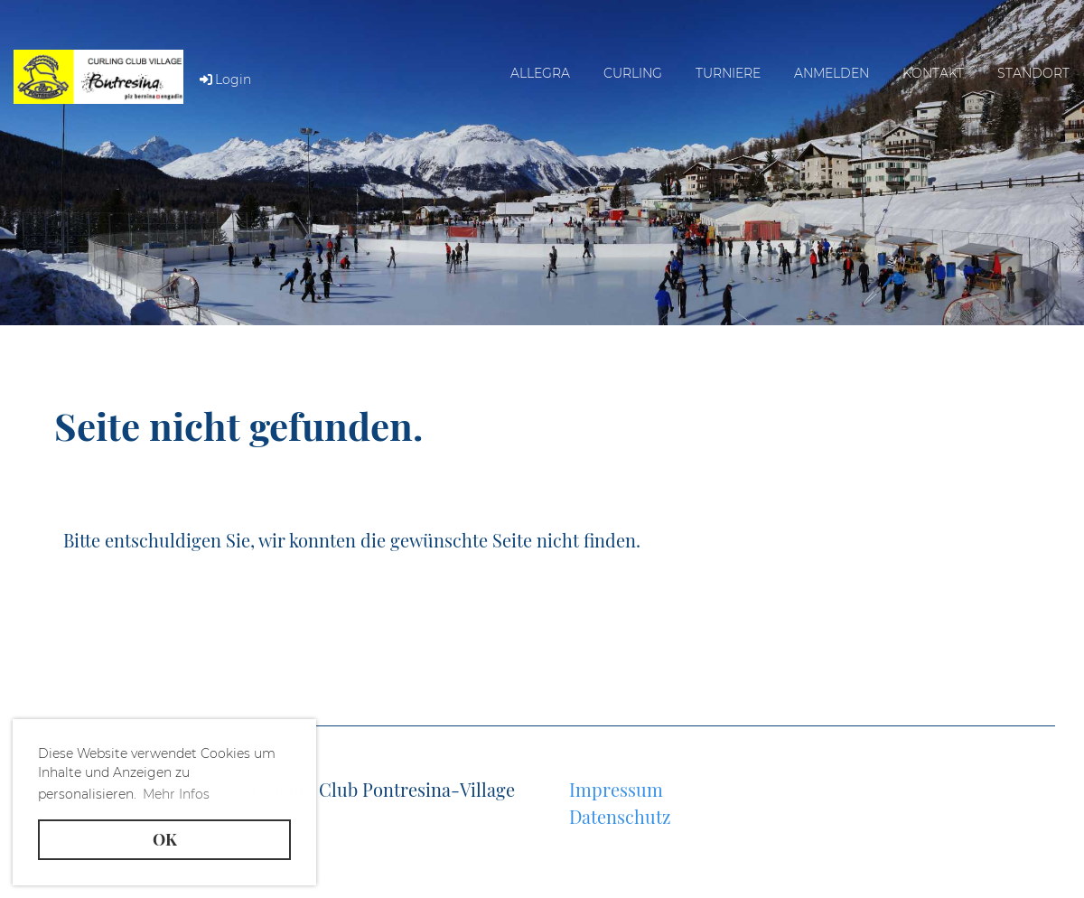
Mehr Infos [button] (176, 794)
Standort (1033, 73)
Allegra (540, 73)
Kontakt (933, 73)
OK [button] (165, 839)
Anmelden (831, 73)
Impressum (616, 789)
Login (224, 79)
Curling (632, 73)
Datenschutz (620, 816)
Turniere (728, 73)
